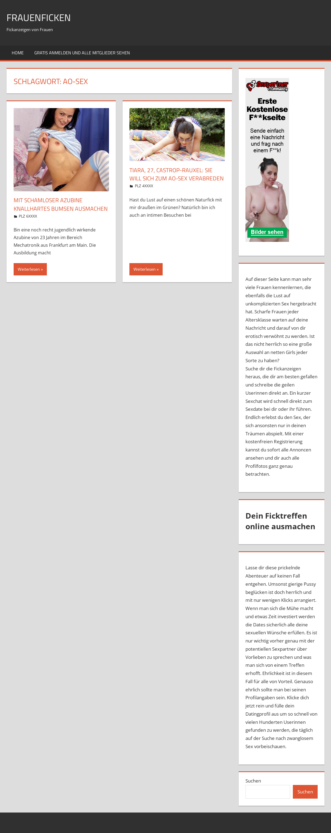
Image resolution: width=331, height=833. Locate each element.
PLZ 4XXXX (144, 194)
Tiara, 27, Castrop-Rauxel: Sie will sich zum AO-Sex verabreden (172, 178)
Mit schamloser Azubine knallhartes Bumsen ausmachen (50, 208)
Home (18, 52)
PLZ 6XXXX (28, 224)
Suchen (253, 781)
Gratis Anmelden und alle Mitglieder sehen (82, 52)
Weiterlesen (29, 277)
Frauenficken (39, 17)
